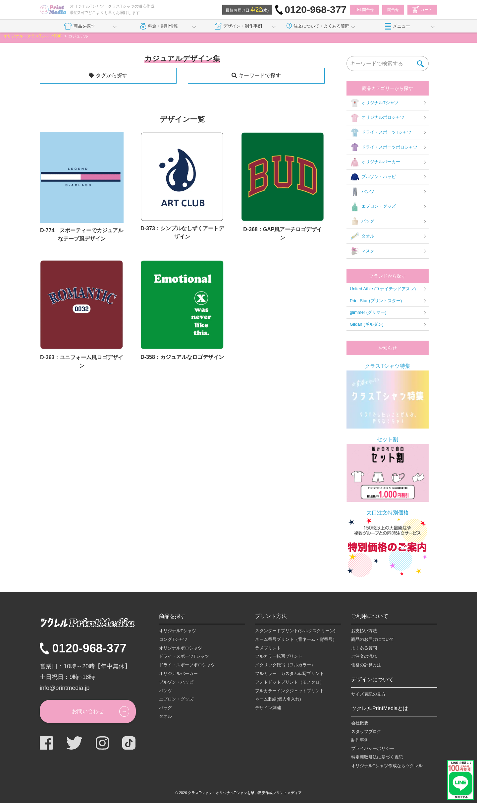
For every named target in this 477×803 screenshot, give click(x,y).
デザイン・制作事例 (238, 26)
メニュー (397, 26)
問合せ (393, 9)
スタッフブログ (366, 731)
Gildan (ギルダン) (367, 324)
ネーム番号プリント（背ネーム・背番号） (296, 639)
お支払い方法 (364, 630)
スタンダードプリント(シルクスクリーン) (295, 630)
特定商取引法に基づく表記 (377, 757)
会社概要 (359, 722)
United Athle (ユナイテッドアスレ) (383, 288)
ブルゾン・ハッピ (373, 177)
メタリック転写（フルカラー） (285, 664)
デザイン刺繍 (268, 707)
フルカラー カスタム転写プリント (289, 673)
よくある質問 (364, 647)
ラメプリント (268, 647)
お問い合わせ (88, 711)
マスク (362, 251)
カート (422, 9)
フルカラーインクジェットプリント (289, 690)
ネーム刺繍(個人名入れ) (278, 699)
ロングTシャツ (173, 639)
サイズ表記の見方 (368, 694)
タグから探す (112, 75)
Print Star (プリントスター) (376, 300)
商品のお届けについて (372, 639)
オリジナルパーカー (375, 162)
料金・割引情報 (159, 26)
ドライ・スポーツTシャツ (380, 133)
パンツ (362, 192)
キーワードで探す (259, 75)
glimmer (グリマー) (368, 312)
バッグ (362, 222)
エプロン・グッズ (373, 207)
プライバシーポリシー (372, 748)
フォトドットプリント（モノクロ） (289, 682)
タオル (362, 236)
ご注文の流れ (364, 656)
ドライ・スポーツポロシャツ (383, 147)
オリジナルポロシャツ (377, 118)
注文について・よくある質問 (318, 26)
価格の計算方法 (366, 664)
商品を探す (79, 26)
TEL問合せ (364, 9)
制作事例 (359, 740)
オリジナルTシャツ (374, 103)
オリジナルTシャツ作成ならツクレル (387, 765)
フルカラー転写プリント (278, 656)
